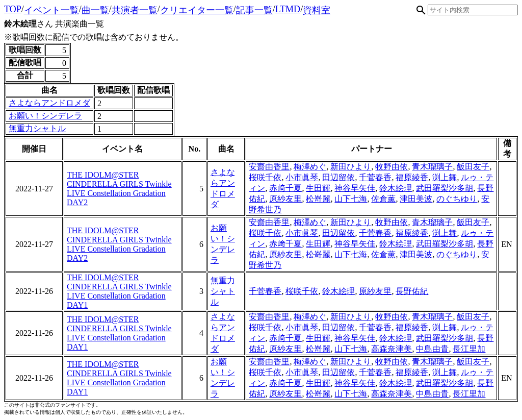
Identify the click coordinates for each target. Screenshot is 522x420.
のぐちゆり (456, 198)
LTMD (287, 9)
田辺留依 (338, 177)
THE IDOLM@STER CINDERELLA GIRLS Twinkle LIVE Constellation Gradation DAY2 (119, 188)
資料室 (316, 10)
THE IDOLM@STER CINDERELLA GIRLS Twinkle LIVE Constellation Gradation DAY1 (119, 291)
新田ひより (350, 166)
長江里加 (469, 348)
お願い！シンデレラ (45, 115)
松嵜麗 (318, 198)
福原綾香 (412, 177)
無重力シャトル (37, 128)
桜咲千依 (265, 177)
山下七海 (350, 198)
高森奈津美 (391, 348)
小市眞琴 (301, 177)
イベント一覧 (51, 10)
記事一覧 (254, 10)
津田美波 (416, 198)
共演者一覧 (135, 10)
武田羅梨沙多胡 (444, 188)
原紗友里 (285, 198)
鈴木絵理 (395, 188)
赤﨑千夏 (285, 188)
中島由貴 (432, 348)
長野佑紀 (412, 291)
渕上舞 (444, 177)
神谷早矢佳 (354, 188)
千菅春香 (375, 177)
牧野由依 (391, 166)
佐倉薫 (383, 198)
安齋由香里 (269, 166)
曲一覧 (95, 10)
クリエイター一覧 (196, 10)
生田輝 (318, 188)
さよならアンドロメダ (49, 102)
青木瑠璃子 (432, 166)
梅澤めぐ (310, 166)
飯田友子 (473, 166)
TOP (12, 9)
